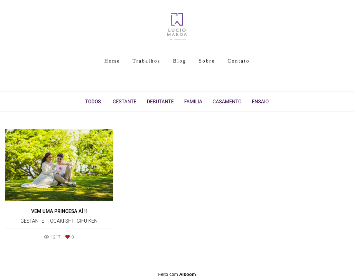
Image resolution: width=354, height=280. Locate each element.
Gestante (125, 101)
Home (112, 61)
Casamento (227, 101)
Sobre (207, 61)
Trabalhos (147, 61)
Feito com (177, 274)
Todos (93, 101)
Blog (179, 61)
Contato (238, 61)
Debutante (160, 101)
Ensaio (260, 101)
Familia (193, 101)
